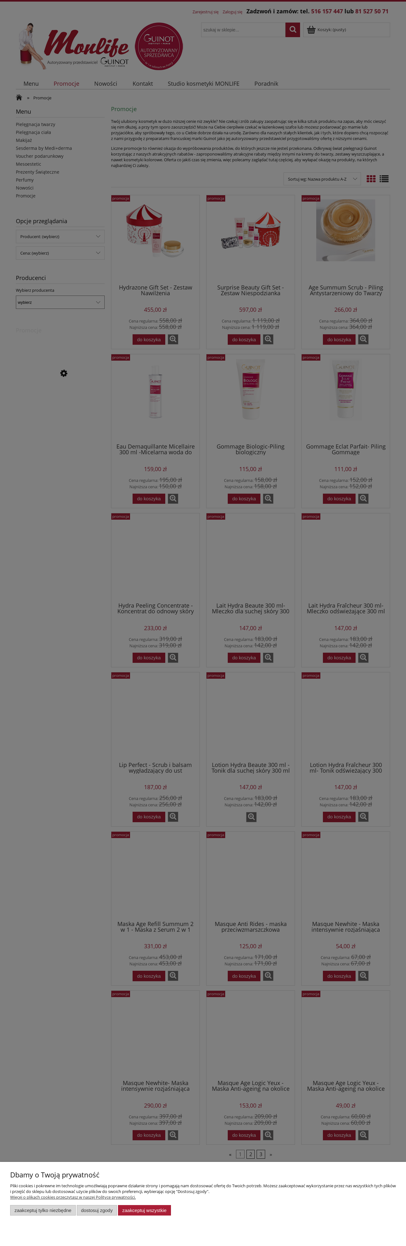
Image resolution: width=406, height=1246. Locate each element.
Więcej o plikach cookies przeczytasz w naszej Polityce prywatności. (73, 1197)
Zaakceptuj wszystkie (144, 1210)
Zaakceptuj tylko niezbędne (43, 1210)
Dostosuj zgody (97, 1210)
